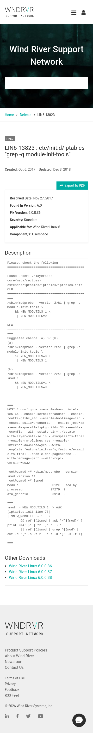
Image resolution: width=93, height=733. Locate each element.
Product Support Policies (26, 650)
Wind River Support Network (46, 55)
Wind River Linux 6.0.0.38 (30, 577)
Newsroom (14, 661)
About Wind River (19, 656)
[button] (73, 13)
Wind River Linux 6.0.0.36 (30, 566)
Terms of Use (15, 678)
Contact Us (14, 667)
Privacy (10, 684)
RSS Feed (12, 695)
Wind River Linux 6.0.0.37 (30, 572)
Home (9, 115)
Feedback (12, 690)
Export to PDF (72, 185)
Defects (25, 115)
